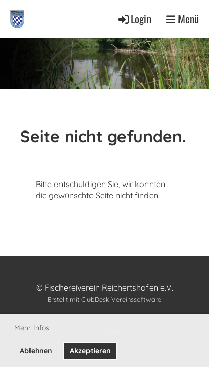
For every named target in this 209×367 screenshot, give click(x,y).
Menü (182, 19)
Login (134, 19)
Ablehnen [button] (36, 350)
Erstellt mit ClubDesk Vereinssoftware (104, 299)
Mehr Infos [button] (31, 327)
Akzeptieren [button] (90, 350)
